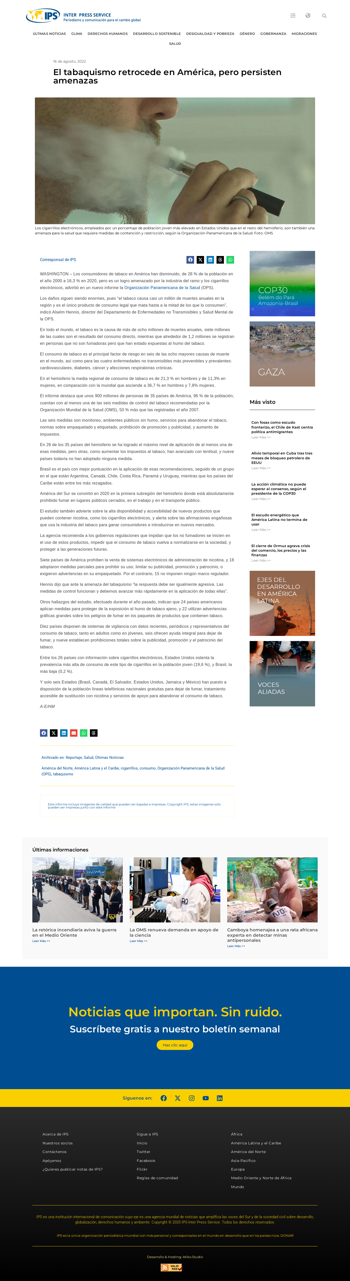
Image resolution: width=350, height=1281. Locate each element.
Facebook (146, 1160)
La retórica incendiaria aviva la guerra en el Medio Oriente (74, 932)
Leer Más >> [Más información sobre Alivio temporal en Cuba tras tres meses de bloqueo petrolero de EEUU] (261, 468)
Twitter (144, 1151)
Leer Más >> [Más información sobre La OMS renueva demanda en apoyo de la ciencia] (138, 941)
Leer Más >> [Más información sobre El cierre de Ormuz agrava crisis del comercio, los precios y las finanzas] (261, 560)
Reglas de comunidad (157, 1178)
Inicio (142, 1143)
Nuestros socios (58, 1143)
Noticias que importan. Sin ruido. (175, 1012)
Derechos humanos (108, 34)
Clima (77, 34)
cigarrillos (129, 768)
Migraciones (304, 34)
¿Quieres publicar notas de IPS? (73, 1169)
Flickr (142, 1169)
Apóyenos (52, 1160)
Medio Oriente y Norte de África (261, 1178)
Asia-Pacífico (243, 1160)
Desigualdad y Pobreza (210, 34)
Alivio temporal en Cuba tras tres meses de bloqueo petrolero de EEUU (281, 458)
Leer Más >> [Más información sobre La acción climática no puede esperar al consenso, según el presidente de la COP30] (261, 499)
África (236, 1134)
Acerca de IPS (56, 1134)
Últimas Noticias (49, 34)
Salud (175, 43)
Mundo (237, 1187)
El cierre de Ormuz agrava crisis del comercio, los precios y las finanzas (280, 550)
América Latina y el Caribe (96, 768)
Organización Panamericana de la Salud (162, 288)
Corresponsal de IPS (58, 259)
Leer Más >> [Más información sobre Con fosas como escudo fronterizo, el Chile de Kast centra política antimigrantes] (261, 437)
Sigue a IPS (147, 1134)
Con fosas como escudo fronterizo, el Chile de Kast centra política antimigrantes (282, 427)
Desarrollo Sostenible (157, 34)
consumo (148, 768)
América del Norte (57, 768)
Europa (238, 1169)
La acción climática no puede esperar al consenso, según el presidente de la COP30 (278, 489)
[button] (324, 16)
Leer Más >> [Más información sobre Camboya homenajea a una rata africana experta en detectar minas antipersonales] (236, 946)
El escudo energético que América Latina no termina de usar (279, 519)
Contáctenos (55, 1151)
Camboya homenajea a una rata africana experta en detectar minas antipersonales (272, 935)
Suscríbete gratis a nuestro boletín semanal (175, 1029)
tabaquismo (63, 774)
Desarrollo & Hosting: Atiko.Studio (175, 1257)
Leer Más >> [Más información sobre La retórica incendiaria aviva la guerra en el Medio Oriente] (41, 941)
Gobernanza (273, 34)
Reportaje (74, 757)
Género (247, 34)
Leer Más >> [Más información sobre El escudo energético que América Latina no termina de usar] (261, 530)
